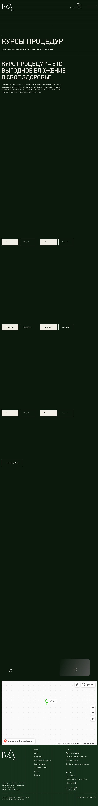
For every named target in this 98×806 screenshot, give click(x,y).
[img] (57, 351)
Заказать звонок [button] (76, 8)
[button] (10, 243)
